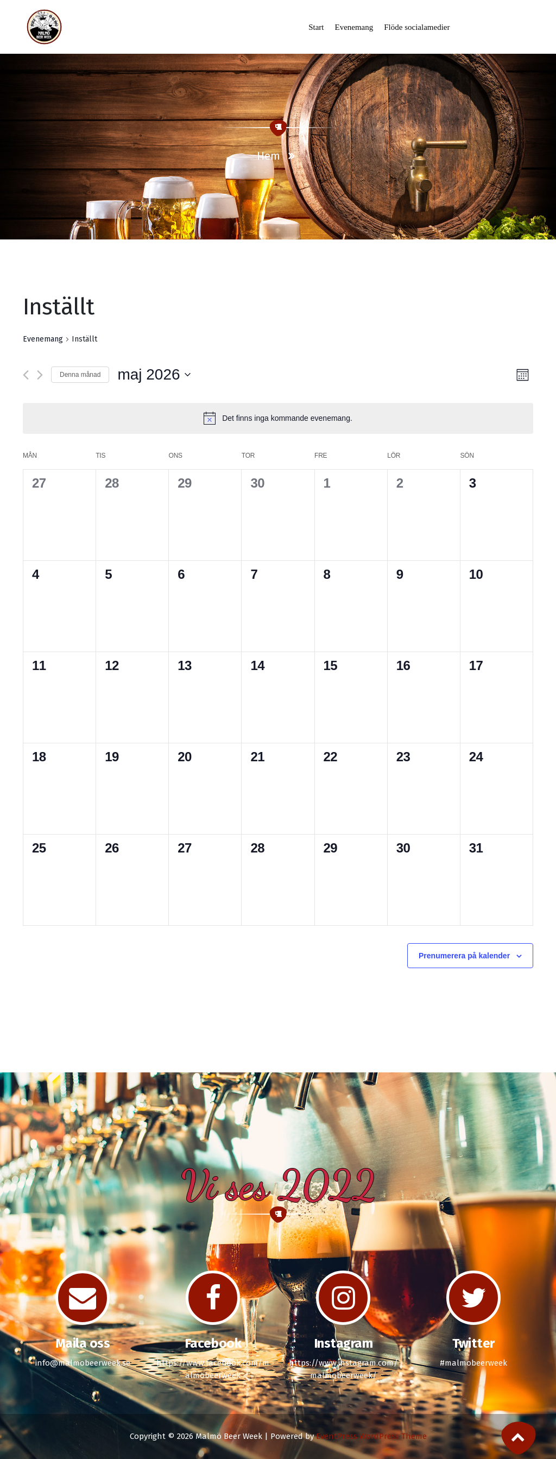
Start (316, 27)
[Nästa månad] (40, 375)
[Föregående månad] (26, 375)
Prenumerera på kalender (464, 955)
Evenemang (353, 27)
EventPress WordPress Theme (371, 1436)
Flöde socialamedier (417, 27)
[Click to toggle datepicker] (153, 375)
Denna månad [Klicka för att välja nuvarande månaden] (80, 374)
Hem (268, 155)
